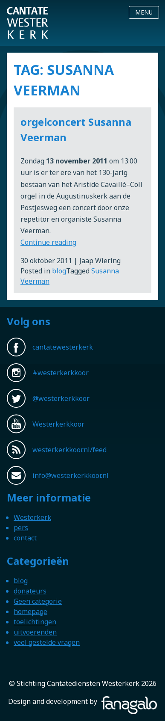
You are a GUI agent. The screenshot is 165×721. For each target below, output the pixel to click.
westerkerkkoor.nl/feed (69, 449)
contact (25, 538)
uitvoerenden (35, 632)
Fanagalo (113, 701)
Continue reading (48, 242)
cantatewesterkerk (62, 347)
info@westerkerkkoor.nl (70, 475)
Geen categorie (38, 601)
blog (59, 271)
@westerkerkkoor (61, 398)
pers (21, 527)
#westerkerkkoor (60, 372)
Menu (144, 12)
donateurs (30, 591)
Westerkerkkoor (27, 12)
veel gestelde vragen (47, 642)
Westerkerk (32, 517)
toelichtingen (35, 621)
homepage (30, 611)
